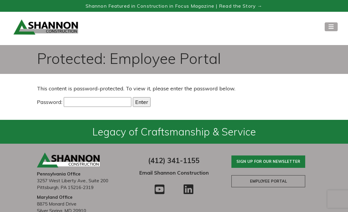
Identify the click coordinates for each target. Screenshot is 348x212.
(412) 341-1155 (174, 160)
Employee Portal (268, 181)
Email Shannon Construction (174, 173)
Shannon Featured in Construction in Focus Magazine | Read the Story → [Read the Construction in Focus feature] (174, 6)
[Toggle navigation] (331, 26)
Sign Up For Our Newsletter (268, 161)
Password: (84, 102)
